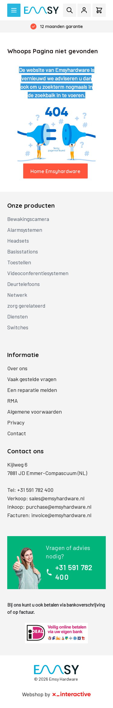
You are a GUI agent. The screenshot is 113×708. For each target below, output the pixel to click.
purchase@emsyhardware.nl (58, 506)
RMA (12, 400)
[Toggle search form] (69, 10)
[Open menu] (13, 10)
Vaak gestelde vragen (31, 379)
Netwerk (17, 294)
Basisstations (22, 251)
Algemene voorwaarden (34, 411)
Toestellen (19, 262)
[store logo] (41, 10)
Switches (17, 327)
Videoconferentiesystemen (37, 273)
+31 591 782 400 (35, 489)
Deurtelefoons (23, 284)
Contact (16, 433)
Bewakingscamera (28, 219)
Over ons (17, 368)
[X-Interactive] (71, 694)
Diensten (17, 316)
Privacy (15, 422)
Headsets (18, 240)
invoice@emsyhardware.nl (61, 515)
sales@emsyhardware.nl (56, 498)
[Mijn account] (84, 10)
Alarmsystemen (24, 229)
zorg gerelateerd (26, 305)
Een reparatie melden (32, 390)
